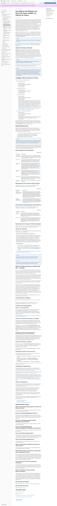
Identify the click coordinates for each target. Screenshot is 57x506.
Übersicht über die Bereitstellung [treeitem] (6, 14)
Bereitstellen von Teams (19, 493)
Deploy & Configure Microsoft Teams (25, 44)
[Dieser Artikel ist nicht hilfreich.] (53, 18)
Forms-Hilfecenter (23, 487)
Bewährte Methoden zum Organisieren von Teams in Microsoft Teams (25, 495)
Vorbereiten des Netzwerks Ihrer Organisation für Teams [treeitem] (7, 22)
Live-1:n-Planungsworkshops (34, 108)
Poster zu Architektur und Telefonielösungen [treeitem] (6, 19)
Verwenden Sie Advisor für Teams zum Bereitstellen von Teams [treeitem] (7, 25)
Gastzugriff (26, 176)
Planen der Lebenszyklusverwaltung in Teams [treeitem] (6, 35)
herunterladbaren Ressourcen (25, 108)
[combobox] (6, 9)
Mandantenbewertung (48, 12)
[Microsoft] (1, 1)
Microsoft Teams (20, 8)
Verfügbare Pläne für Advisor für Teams (50, 11)
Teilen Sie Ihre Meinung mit (40, 5)
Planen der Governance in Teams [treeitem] (6, 38)
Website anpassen (18, 345)
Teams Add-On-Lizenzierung (25, 216)
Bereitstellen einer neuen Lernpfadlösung (30, 303)
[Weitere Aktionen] (40, 8)
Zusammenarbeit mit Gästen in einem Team (32, 178)
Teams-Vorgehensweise (21, 246)
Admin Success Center (20, 343)
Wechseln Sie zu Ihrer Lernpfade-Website (21, 325)
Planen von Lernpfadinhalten (32, 315)
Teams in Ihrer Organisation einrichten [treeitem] (6, 41)
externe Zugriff (27, 180)
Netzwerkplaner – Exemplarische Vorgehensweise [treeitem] (7, 30)
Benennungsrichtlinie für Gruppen (30, 197)
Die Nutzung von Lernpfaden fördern (22, 400)
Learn (16, 8)
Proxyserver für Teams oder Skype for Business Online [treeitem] (6, 33)
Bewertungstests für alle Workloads (25, 185)
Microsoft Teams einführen (20, 401)
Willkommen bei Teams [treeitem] (4, 11)
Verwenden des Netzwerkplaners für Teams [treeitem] (7, 28)
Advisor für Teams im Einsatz (50, 10)
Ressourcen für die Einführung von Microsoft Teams (24, 402)
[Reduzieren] (11, 8)
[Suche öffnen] (52, 1)
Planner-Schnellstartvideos (34, 246)
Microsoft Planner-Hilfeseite (25, 483)
